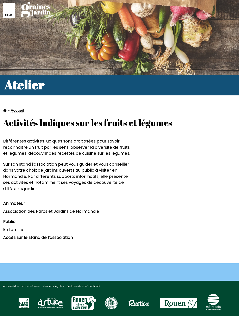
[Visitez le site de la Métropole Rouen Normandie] (213, 304)
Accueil (17, 110)
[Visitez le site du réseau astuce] (50, 305)
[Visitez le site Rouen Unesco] (83, 305)
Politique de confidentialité (83, 286)
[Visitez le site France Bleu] (24, 305)
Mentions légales (53, 286)
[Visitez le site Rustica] (138, 305)
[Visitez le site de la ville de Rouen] (178, 305)
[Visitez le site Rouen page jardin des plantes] (111, 305)
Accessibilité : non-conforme (21, 286)
